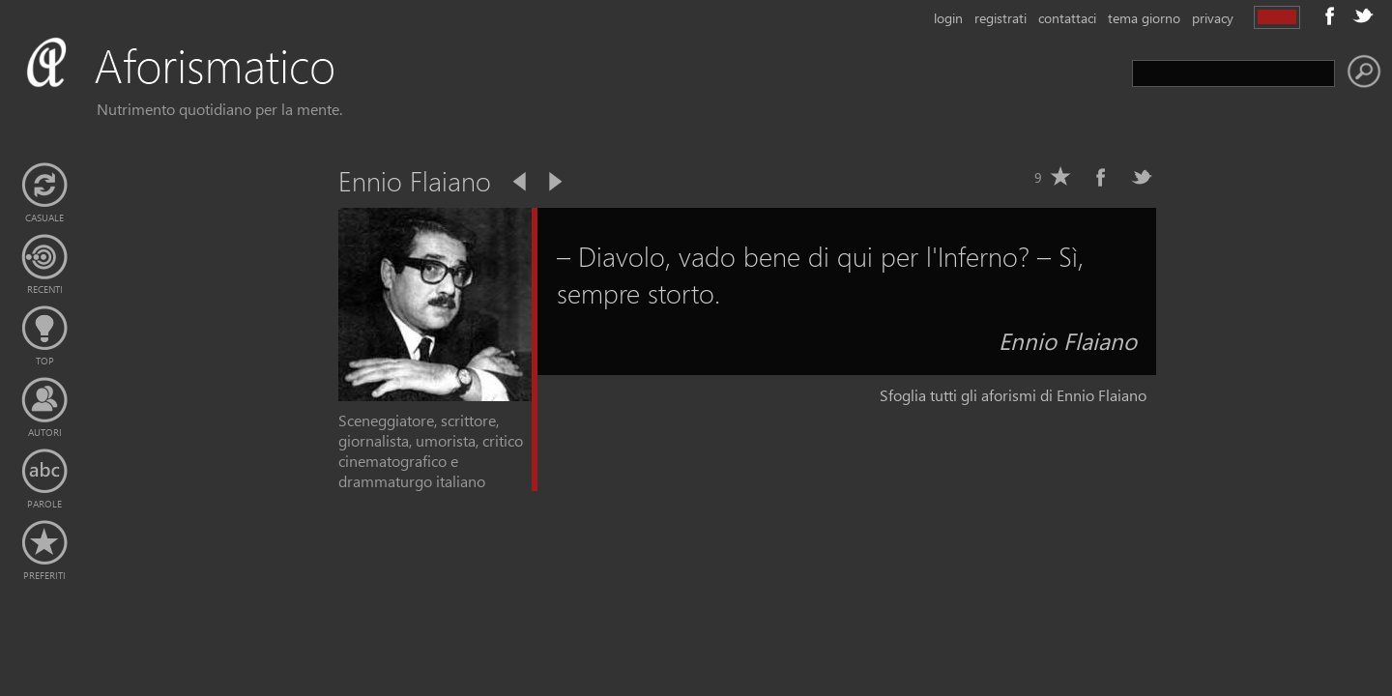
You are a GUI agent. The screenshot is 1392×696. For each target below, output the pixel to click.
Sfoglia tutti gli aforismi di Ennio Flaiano (1013, 395)
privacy (1212, 18)
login (948, 18)
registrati (1000, 18)
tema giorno (1144, 18)
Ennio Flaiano (1068, 340)
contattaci (1067, 18)
